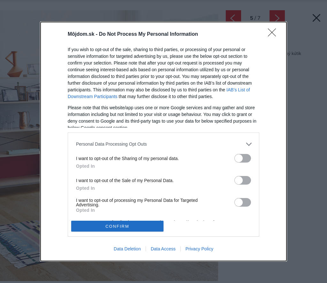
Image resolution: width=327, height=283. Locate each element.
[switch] (242, 158)
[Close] (274, 34)
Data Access (163, 248)
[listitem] (163, 144)
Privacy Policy (199, 248)
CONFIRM (117, 226)
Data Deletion (127, 248)
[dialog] (163, 141)
